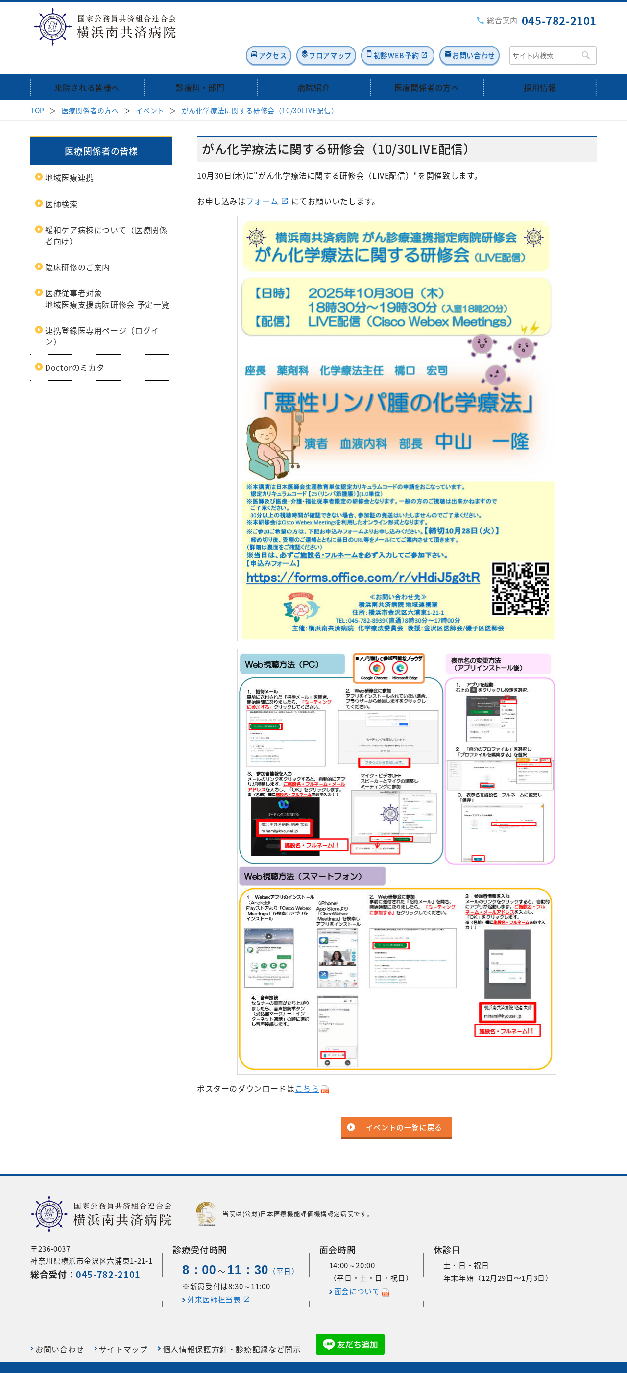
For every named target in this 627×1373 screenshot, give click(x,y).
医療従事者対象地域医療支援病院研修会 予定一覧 (107, 276)
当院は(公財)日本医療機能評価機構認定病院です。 (284, 1192)
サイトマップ (123, 1327)
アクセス (223, 33)
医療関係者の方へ (426, 65)
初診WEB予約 (376, 33)
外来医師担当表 (214, 1278)
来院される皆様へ (86, 65)
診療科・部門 (200, 65)
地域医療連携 (69, 156)
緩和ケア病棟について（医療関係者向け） (106, 213)
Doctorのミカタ (74, 345)
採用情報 (540, 65)
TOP (37, 88)
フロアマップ (294, 33)
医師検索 (61, 182)
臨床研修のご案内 (77, 245)
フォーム (262, 179)
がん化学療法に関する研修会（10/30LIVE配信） (260, 88)
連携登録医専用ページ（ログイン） (102, 314)
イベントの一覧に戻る (404, 1105)
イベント (150, 88)
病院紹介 (313, 65)
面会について (357, 1269)
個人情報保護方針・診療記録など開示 (232, 1327)
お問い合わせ (469, 33)
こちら (307, 1067)
